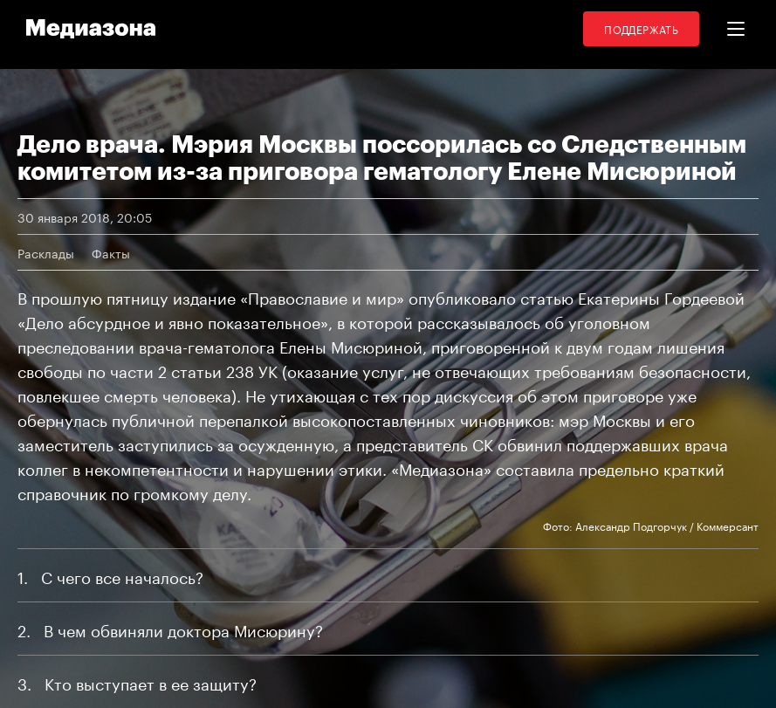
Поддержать (641, 28)
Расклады (45, 252)
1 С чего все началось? (110, 575)
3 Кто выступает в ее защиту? (137, 682)
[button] (735, 28)
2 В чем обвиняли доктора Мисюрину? (170, 628)
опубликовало (462, 296)
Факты (111, 252)
